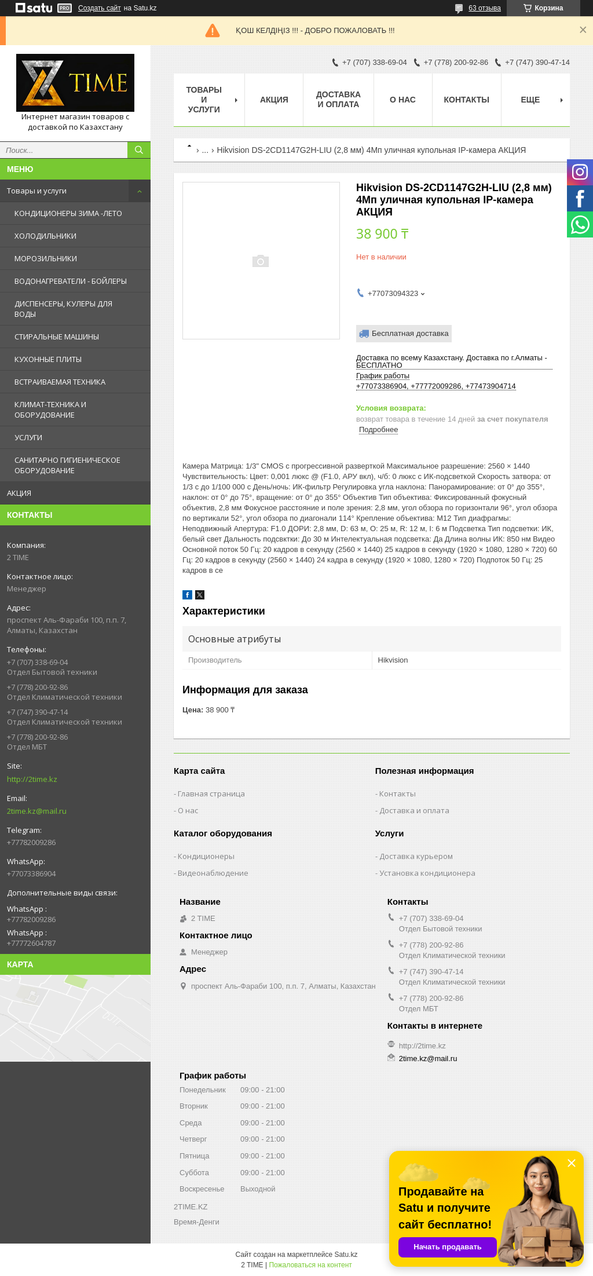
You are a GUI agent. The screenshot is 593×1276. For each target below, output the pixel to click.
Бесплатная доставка (410, 333)
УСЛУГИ (28, 437)
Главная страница (211, 793)
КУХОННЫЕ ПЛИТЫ (48, 359)
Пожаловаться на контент (310, 1265)
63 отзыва (484, 8)
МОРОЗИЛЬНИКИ (45, 258)
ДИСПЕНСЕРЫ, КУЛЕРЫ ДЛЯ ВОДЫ (63, 308)
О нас (403, 99)
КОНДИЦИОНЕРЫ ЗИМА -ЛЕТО (68, 213)
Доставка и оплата (338, 99)
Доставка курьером (416, 856)
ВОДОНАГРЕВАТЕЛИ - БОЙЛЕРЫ (70, 281)
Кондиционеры (206, 856)
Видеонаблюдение (213, 873)
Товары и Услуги (204, 99)
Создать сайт (99, 8)
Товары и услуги (37, 190)
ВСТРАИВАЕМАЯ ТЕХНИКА (59, 381)
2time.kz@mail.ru (37, 811)
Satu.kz (345, 1255)
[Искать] (139, 150)
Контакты (466, 99)
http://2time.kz (32, 779)
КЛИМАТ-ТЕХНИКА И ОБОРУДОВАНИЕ (50, 409)
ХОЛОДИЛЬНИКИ (45, 236)
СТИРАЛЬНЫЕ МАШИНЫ (56, 336)
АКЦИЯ (19, 493)
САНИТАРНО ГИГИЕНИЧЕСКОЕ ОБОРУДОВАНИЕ (67, 465)
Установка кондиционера (427, 873)
